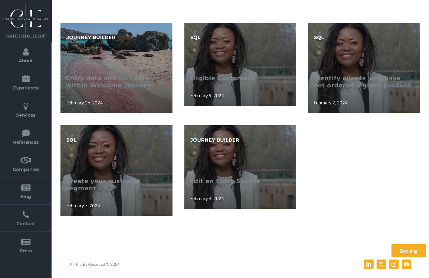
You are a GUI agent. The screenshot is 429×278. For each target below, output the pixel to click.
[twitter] (381, 264)
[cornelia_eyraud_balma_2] (25, 5)
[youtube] (406, 264)
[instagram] (394, 264)
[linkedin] (369, 264)
